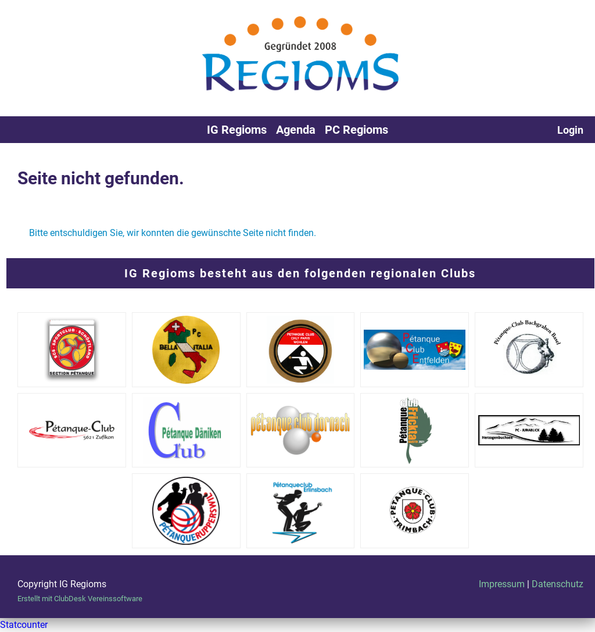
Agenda (296, 130)
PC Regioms (356, 130)
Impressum (502, 584)
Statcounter (24, 624)
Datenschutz (557, 584)
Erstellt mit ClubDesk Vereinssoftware (79, 598)
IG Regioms (237, 130)
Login (570, 130)
